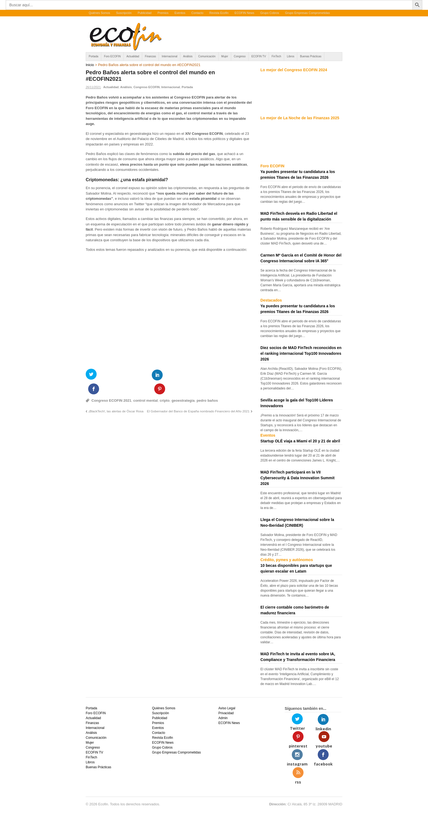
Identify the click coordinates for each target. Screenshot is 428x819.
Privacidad (226, 713)
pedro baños (207, 387)
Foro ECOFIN (112, 56)
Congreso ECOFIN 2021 (111, 387)
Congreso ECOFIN (146, 87)
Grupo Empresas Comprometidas (307, 12)
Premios (162, 12)
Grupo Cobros (269, 12)
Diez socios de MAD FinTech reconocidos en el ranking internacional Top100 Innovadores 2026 (300, 353)
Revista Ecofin (218, 12)
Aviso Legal (226, 708)
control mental (145, 387)
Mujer (224, 56)
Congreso (240, 56)
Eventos (179, 12)
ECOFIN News (244, 12)
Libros (290, 56)
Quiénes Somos (99, 12)
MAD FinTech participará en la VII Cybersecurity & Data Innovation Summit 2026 (297, 478)
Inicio (90, 65)
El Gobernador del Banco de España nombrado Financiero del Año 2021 (198, 397)
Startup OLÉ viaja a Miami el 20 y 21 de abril (300, 441)
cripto (165, 387)
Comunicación (206, 56)
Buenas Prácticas (310, 56)
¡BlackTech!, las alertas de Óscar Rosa (115, 397)
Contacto (197, 12)
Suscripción (124, 12)
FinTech (276, 56)
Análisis (187, 56)
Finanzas (150, 56)
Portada (93, 56)
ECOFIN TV (258, 56)
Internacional (169, 56)
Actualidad (132, 56)
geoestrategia (183, 387)
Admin (223, 718)
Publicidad (144, 12)
